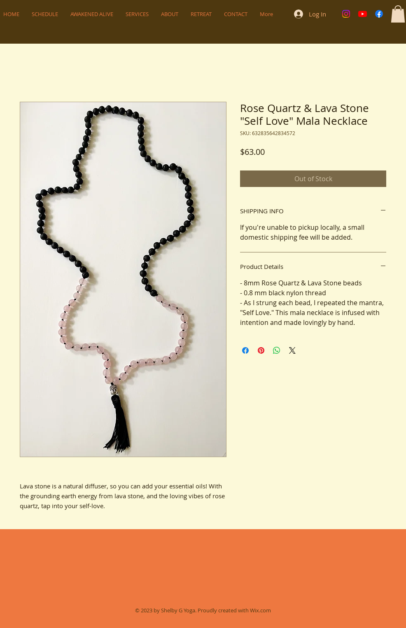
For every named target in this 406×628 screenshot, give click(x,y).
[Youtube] (362, 14)
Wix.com (260, 610)
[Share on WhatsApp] (277, 350)
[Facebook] (379, 14)
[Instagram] (346, 14)
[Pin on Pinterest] (261, 350)
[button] (398, 14)
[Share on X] (292, 350)
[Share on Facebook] (245, 350)
